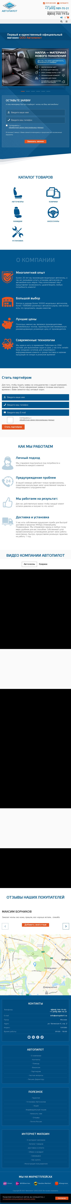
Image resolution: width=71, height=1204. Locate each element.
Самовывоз (36, 1156)
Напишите (62, 3)
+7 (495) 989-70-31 (58, 1012)
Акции (36, 1106)
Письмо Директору (36, 1079)
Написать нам (36, 1114)
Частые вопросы (36, 1075)
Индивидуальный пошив (36, 1110)
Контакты (36, 1060)
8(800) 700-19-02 (58, 1010)
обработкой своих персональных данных (26, 127)
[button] (23, 91)
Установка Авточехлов (36, 1102)
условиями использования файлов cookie (19, 1199)
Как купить (36, 1160)
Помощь (36, 1064)
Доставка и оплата (36, 1148)
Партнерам (36, 1071)
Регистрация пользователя (36, 1164)
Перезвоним (49, 3)
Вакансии (36, 1067)
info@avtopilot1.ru (58, 1016)
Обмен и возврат (36, 1152)
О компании (36, 1056)
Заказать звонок (35, 141)
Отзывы (36, 1118)
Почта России (36, 1121)
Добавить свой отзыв (35, 925)
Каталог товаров (36, 1144)
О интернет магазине (36, 1140)
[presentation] (66, 926)
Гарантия (36, 1098)
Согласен (62, 1198)
